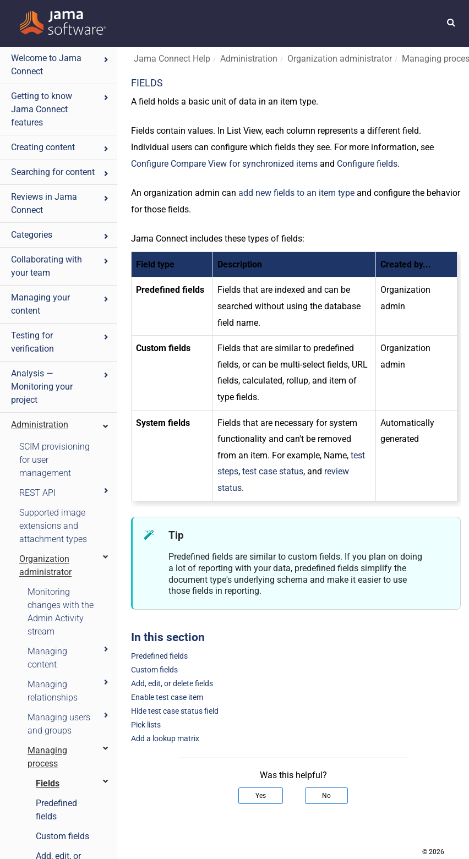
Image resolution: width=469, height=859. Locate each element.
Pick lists (146, 725)
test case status (272, 471)
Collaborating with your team (60, 266)
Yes (260, 796)
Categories (60, 234)
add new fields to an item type (296, 193)
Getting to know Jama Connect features (60, 109)
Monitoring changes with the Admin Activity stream (61, 612)
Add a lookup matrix (165, 738)
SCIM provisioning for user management (54, 459)
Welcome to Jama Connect (60, 64)
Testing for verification (60, 342)
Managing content (69, 657)
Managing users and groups (69, 723)
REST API (64, 492)
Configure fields (367, 163)
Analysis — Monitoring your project (60, 386)
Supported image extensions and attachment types (53, 525)
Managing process (69, 756)
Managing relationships (69, 690)
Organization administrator (64, 564)
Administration (60, 424)
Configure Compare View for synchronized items (224, 163)
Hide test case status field (175, 711)
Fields (73, 783)
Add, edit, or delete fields (172, 683)
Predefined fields (56, 810)
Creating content (60, 147)
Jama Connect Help (172, 58)
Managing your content (60, 304)
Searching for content (60, 172)
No (326, 796)
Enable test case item (167, 697)
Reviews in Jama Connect (60, 203)
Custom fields (62, 836)
